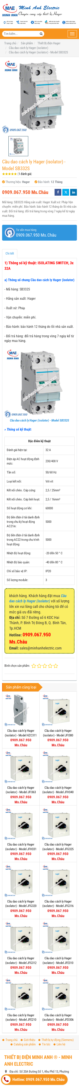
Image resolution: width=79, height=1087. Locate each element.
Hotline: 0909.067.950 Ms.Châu (33, 1079)
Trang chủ (9, 998)
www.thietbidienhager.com (37, 1054)
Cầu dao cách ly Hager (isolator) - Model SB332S (39, 420)
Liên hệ (59, 1003)
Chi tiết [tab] (9, 253)
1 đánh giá (25, 174)
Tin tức (44, 1003)
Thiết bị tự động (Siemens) (56, 998)
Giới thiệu (28, 998)
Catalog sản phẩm (23, 1003)
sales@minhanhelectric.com (34, 1048)
